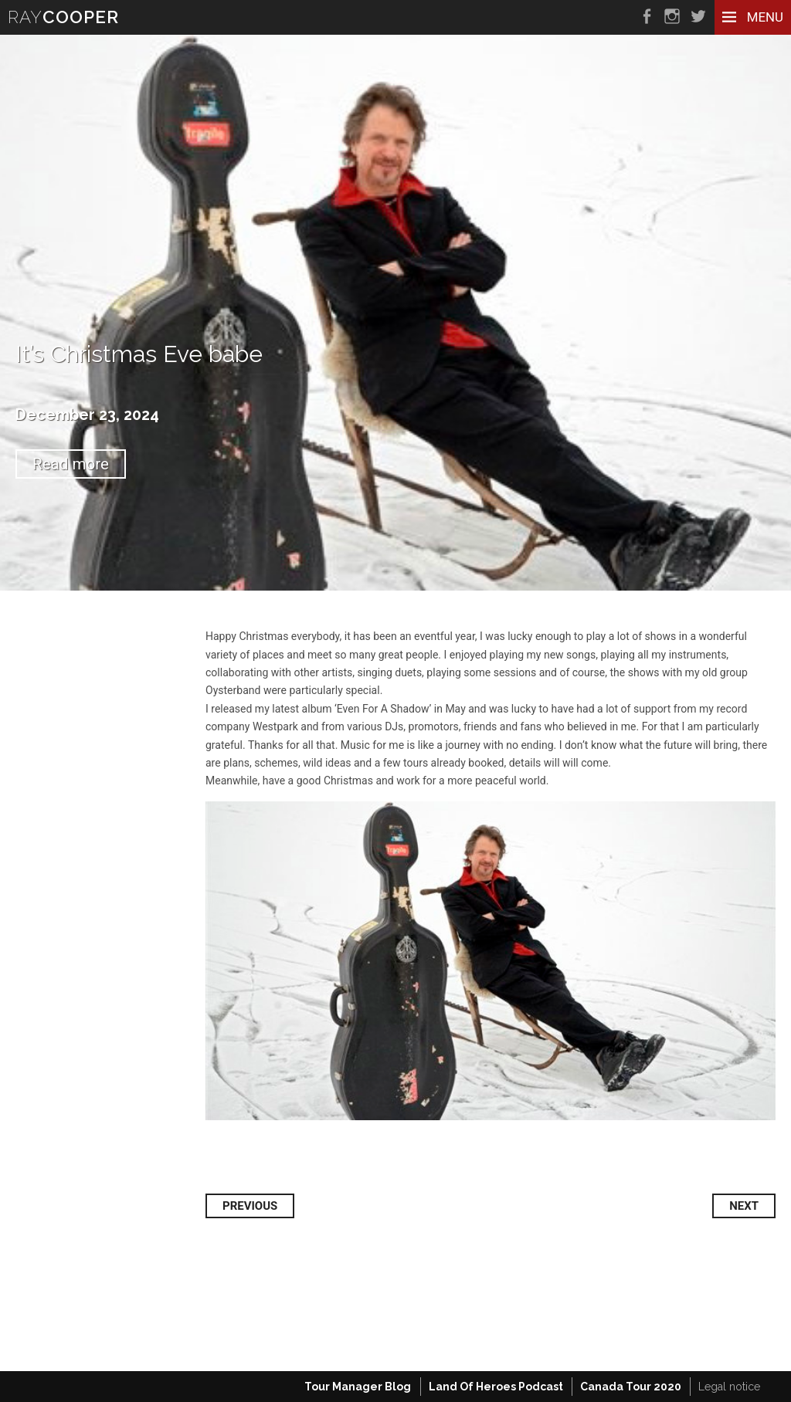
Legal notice (729, 1386)
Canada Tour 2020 (630, 1386)
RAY (63, 17)
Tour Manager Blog (357, 1386)
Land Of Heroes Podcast (496, 1386)
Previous (249, 1206)
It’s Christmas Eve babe (139, 353)
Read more (70, 464)
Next (744, 1206)
